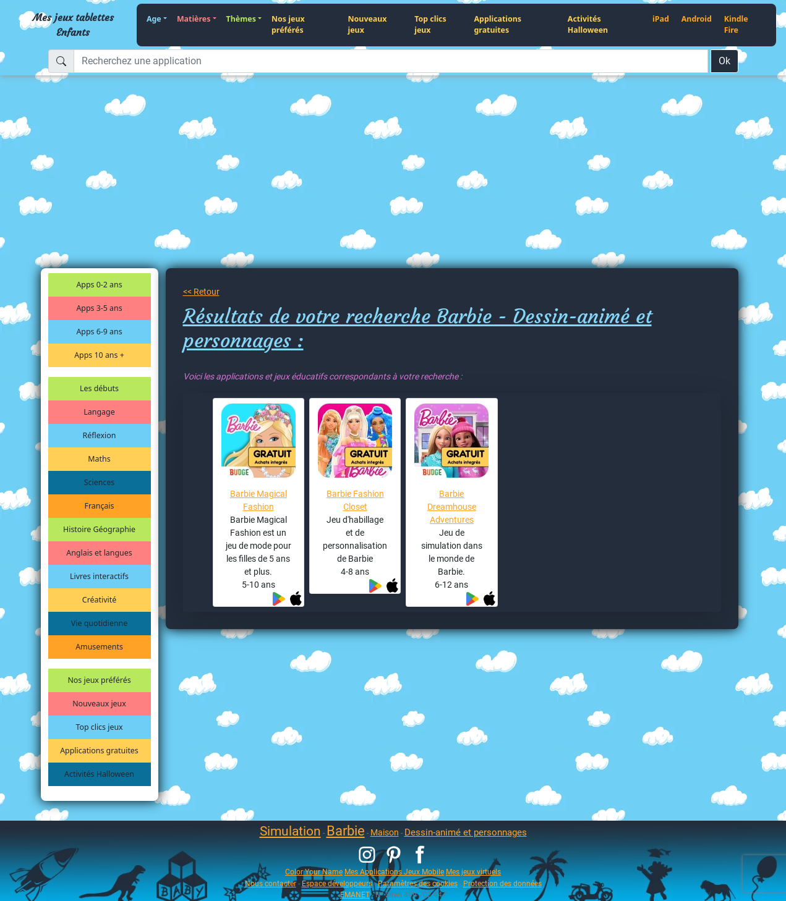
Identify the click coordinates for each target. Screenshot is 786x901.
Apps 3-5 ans (99, 308)
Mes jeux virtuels (473, 871)
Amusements (99, 646)
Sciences (99, 482)
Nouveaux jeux (367, 25)
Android (696, 19)
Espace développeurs (337, 883)
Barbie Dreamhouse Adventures (451, 507)
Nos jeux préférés (288, 25)
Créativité (99, 599)
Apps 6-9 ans (99, 331)
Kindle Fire (736, 25)
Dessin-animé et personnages (465, 832)
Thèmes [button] (241, 19)
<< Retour (201, 292)
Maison (384, 832)
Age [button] (154, 19)
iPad (660, 19)
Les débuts (99, 388)
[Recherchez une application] (391, 61)
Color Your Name (314, 871)
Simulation (290, 831)
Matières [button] (194, 19)
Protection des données (502, 883)
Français (99, 506)
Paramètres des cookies (418, 883)
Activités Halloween (588, 25)
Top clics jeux (430, 25)
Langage (98, 412)
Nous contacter (270, 883)
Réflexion (99, 435)
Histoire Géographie (99, 529)
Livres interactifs (99, 576)
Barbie (346, 831)
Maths (99, 459)
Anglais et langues (99, 553)
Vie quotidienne (99, 623)
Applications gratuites (498, 25)
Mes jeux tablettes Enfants (73, 24)
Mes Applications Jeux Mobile (394, 871)
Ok (724, 61)
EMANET (355, 894)
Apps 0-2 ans (99, 284)
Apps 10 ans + (99, 355)
